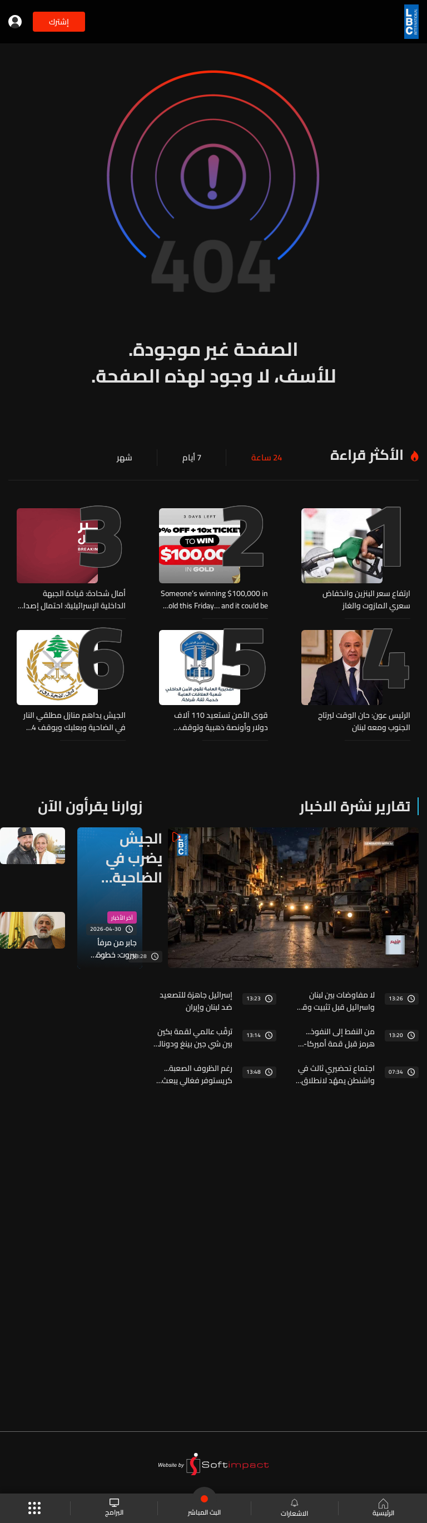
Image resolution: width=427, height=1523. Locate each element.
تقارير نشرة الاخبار (355, 803)
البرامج (115, 1508)
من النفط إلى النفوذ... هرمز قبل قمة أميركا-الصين (339, 1035)
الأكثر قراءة (367, 454)
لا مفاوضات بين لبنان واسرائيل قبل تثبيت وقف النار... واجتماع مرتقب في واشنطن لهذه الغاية (334, 998)
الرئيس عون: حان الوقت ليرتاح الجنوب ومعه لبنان (364, 720)
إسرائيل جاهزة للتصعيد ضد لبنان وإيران (196, 998)
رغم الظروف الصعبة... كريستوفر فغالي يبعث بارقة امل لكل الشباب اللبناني (197, 1071)
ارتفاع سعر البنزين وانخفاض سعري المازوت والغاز (366, 599)
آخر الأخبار (122, 916)
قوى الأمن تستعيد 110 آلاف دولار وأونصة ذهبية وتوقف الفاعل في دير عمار (221, 720)
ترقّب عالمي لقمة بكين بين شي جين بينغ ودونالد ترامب (193, 1035)
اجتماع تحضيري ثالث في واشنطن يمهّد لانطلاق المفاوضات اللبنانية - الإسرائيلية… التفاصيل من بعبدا (334, 1071)
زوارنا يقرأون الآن (90, 803)
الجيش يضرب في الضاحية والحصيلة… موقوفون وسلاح (127, 855)
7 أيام (194, 458)
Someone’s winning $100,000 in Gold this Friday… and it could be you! (214, 599)
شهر (129, 458)
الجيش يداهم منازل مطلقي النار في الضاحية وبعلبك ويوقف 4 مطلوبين (74, 720)
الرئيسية (382, 1509)
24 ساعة (268, 458)
